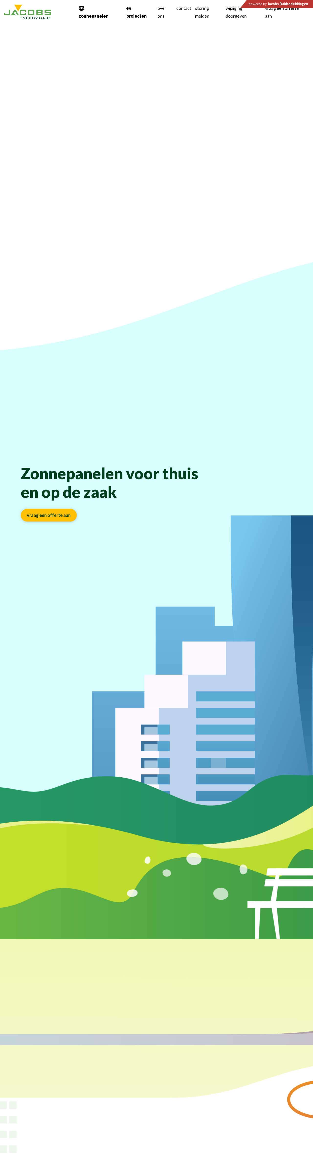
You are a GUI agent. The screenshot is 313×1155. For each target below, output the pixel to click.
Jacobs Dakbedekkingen (288, 4)
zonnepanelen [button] (94, 16)
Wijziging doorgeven (236, 12)
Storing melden (202, 12)
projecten (136, 16)
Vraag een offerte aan (282, 12)
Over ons (161, 12)
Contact (183, 8)
